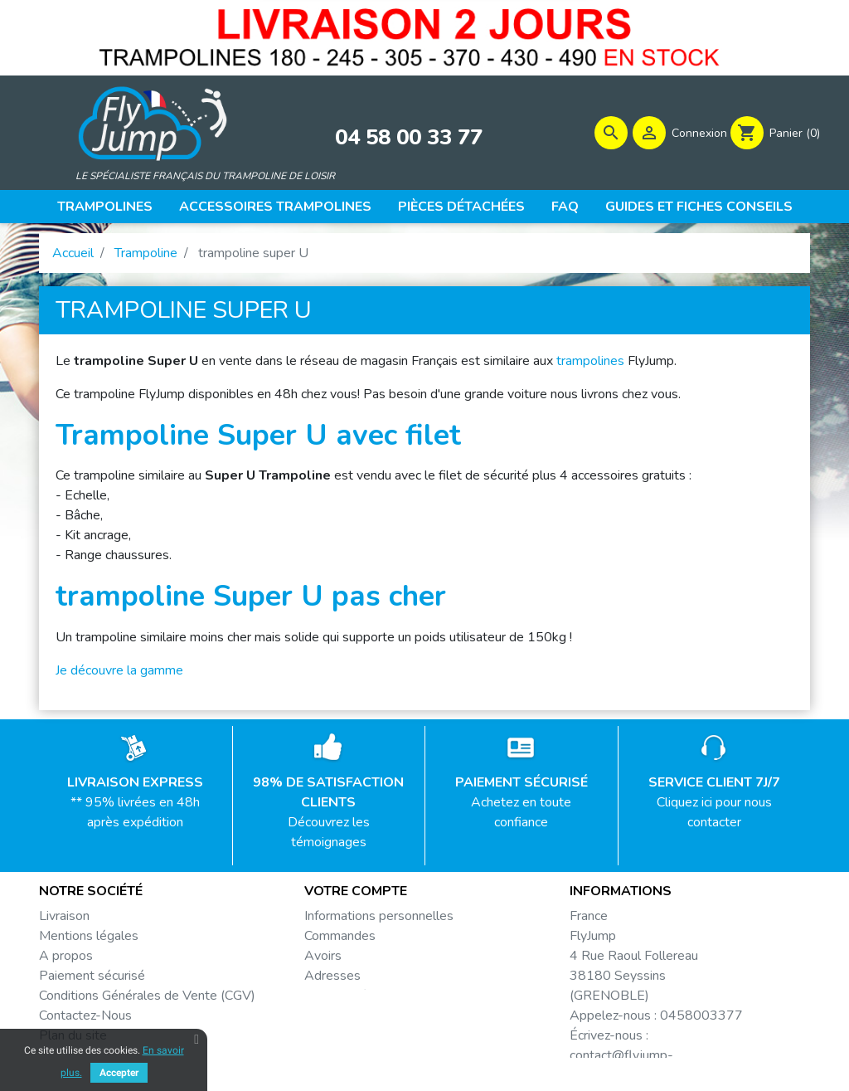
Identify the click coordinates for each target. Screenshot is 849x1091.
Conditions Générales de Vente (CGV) (147, 1001)
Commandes (340, 942)
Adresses (332, 981)
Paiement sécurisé (92, 981)
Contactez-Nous (85, 1021)
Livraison (64, 922)
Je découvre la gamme (119, 676)
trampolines (590, 367)
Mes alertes (339, 1021)
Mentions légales (88, 942)
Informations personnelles (379, 922)
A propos (66, 961)
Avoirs (323, 961)
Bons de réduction (356, 1001)
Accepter (118, 1073)
